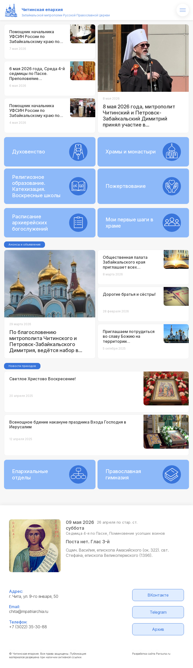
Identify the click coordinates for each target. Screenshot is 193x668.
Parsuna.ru (163, 653)
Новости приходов (22, 366)
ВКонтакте (158, 595)
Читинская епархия (42, 9)
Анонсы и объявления (24, 244)
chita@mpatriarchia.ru (28, 611)
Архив (158, 629)
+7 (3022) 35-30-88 (28, 626)
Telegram (158, 612)
